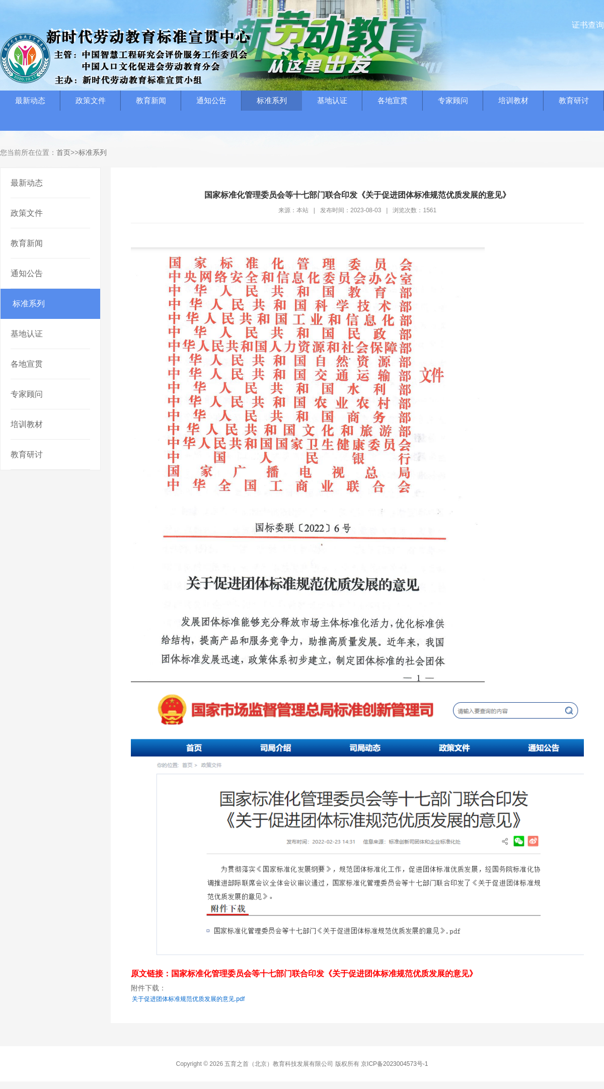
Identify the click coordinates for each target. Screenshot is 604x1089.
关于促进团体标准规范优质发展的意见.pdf (188, 998)
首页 (63, 152)
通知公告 (211, 100)
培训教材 (513, 100)
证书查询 (588, 25)
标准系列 (272, 100)
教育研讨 (574, 100)
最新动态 (30, 100)
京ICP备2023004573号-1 (394, 1063)
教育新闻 (151, 100)
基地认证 (332, 100)
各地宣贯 (393, 100)
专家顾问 (453, 100)
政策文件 (91, 100)
